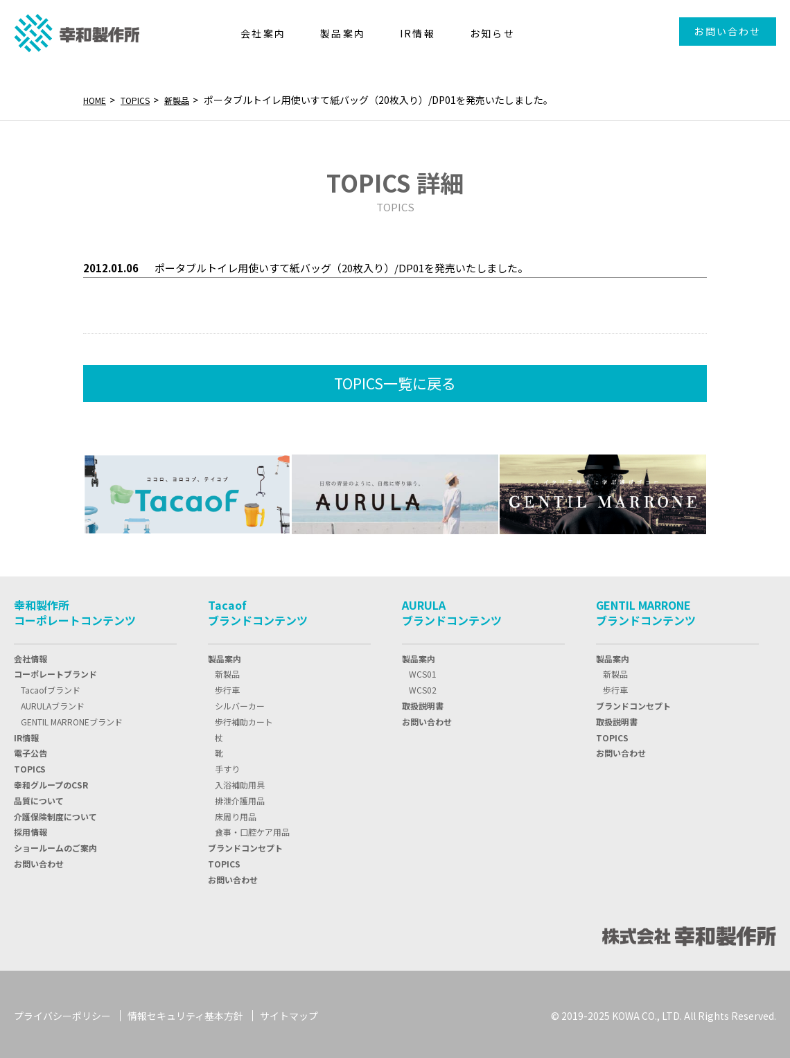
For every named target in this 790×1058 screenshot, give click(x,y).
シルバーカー (240, 703)
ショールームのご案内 (55, 845)
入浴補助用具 (240, 782)
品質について (39, 798)
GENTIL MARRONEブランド (72, 719)
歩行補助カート (244, 719)
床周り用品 (235, 814)
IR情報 (26, 735)
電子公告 (30, 750)
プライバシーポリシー (62, 1013)
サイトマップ (289, 1013)
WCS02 (423, 687)
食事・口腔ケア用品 (252, 829)
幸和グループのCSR (51, 782)
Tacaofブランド (50, 687)
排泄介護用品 (240, 798)
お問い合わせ (727, 31)
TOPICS (142, 100)
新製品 (189, 100)
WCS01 (423, 671)
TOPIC (30, 766)
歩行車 (227, 687)
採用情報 (30, 829)
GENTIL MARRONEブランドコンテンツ (646, 610)
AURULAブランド (53, 703)
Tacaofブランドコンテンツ (258, 610)
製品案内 (224, 656)
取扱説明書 (423, 703)
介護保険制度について (55, 814)
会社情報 (30, 656)
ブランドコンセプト (245, 845)
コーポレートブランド (55, 671)
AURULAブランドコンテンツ (452, 610)
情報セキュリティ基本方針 (185, 1013)
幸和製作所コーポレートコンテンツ (75, 610)
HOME (97, 100)
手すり (227, 766)
